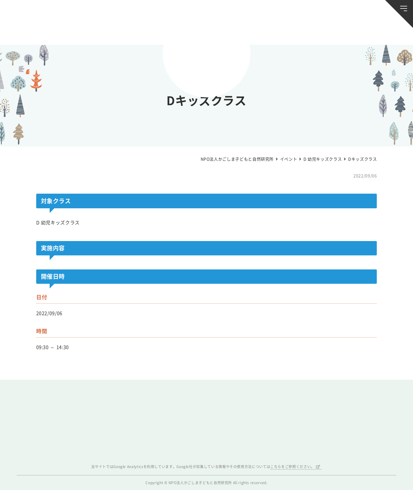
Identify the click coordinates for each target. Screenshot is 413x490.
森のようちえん (275, 31)
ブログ (89, 31)
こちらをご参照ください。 (292, 466)
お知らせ (41, 31)
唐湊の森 (372, 31)
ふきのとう (323, 31)
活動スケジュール (138, 31)
